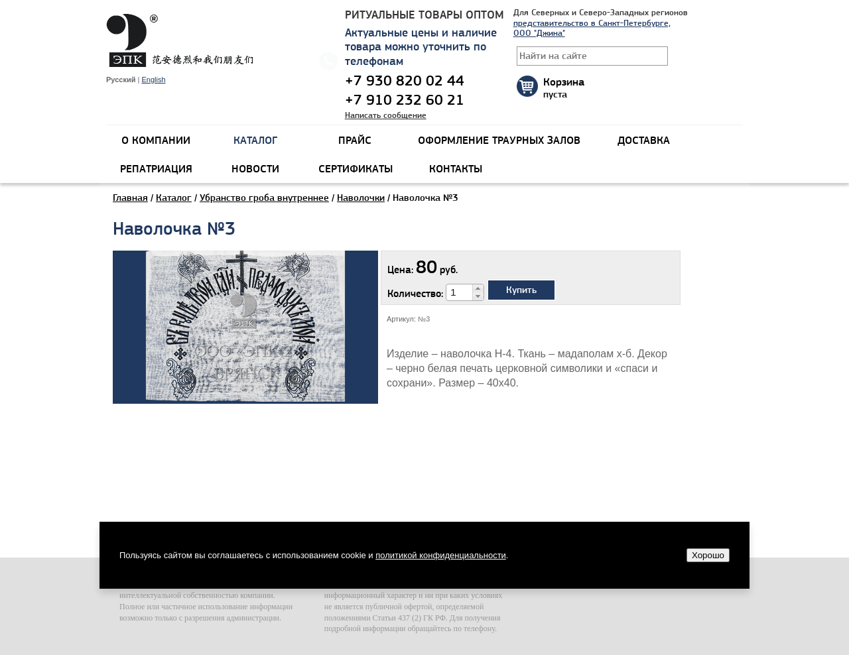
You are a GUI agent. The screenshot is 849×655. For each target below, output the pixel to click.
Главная (130, 198)
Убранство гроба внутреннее (264, 198)
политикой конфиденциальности (440, 555)
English (153, 80)
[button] (478, 288)
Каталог (174, 198)
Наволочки (361, 198)
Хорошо (708, 555)
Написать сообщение (385, 115)
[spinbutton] (459, 292)
